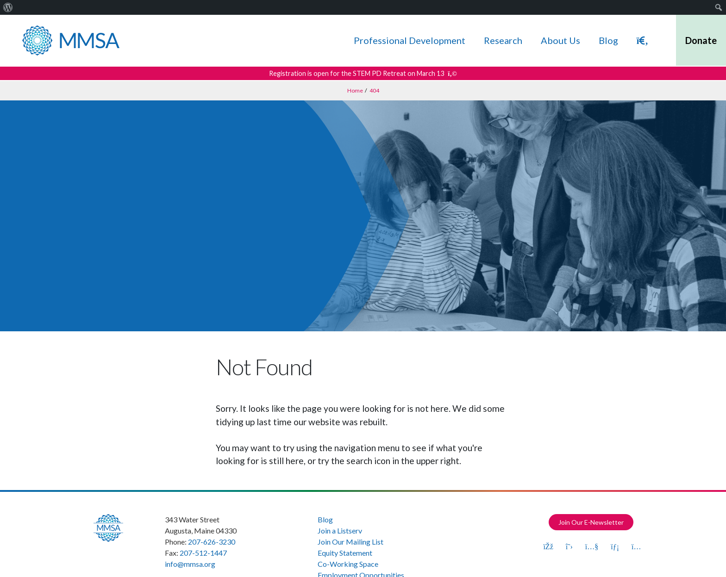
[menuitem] (8, 7)
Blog (608, 40)
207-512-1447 (203, 552)
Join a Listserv (340, 530)
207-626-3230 (211, 541)
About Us (560, 40)
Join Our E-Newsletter (591, 522)
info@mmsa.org (190, 563)
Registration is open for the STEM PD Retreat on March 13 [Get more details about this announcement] (363, 73)
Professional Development (409, 40)
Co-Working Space (348, 563)
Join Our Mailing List (350, 541)
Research (503, 40)
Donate (701, 40)
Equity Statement (345, 552)
